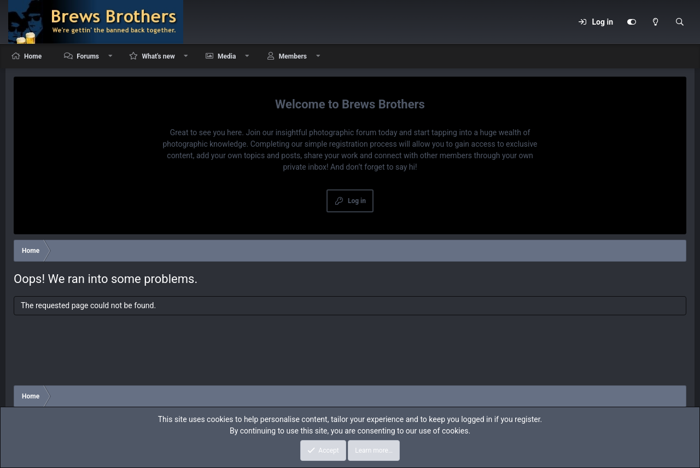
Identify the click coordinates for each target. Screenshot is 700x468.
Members (293, 56)
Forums (88, 56)
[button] (110, 56)
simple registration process (351, 144)
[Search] (680, 22)
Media (227, 56)
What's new (158, 56)
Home (33, 56)
